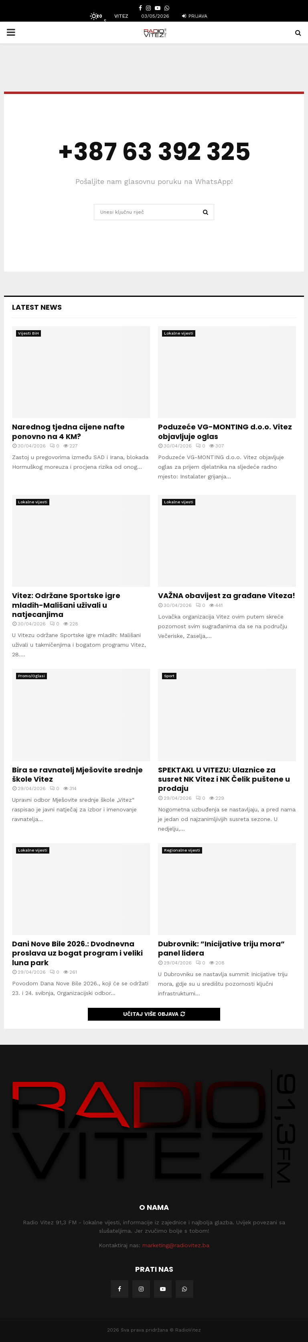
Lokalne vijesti (178, 333)
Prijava (194, 16)
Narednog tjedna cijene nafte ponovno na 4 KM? (68, 431)
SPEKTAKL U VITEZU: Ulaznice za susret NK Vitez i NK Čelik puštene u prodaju (224, 779)
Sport (169, 676)
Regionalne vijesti (182, 850)
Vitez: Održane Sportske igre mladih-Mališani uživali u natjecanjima (66, 604)
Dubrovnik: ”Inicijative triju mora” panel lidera (221, 948)
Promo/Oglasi (31, 676)
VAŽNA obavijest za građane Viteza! (226, 595)
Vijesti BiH (28, 333)
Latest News (37, 307)
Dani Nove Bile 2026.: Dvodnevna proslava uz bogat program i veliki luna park (77, 953)
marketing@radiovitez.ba (175, 1245)
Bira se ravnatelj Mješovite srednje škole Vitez (77, 774)
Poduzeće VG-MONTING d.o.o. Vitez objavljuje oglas (225, 431)
